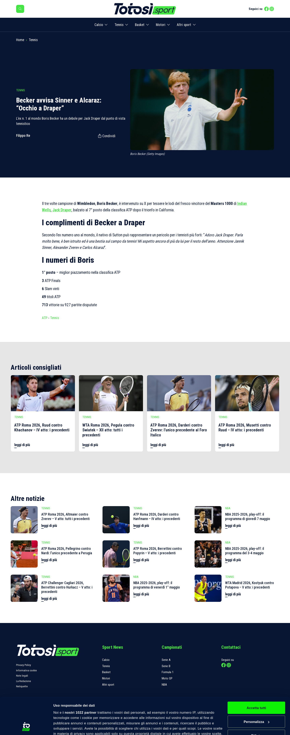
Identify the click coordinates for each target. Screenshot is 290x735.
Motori (160, 25)
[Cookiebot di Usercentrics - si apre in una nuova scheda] (26, 727)
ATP (44, 318)
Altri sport (184, 25)
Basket (139, 25)
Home (20, 40)
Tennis (119, 25)
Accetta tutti (256, 673)
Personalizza (256, 687)
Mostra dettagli (65, 727)
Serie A (166, 660)
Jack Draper (61, 210)
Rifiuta (256, 701)
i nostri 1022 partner (79, 678)
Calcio (98, 25)
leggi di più (22, 445)
